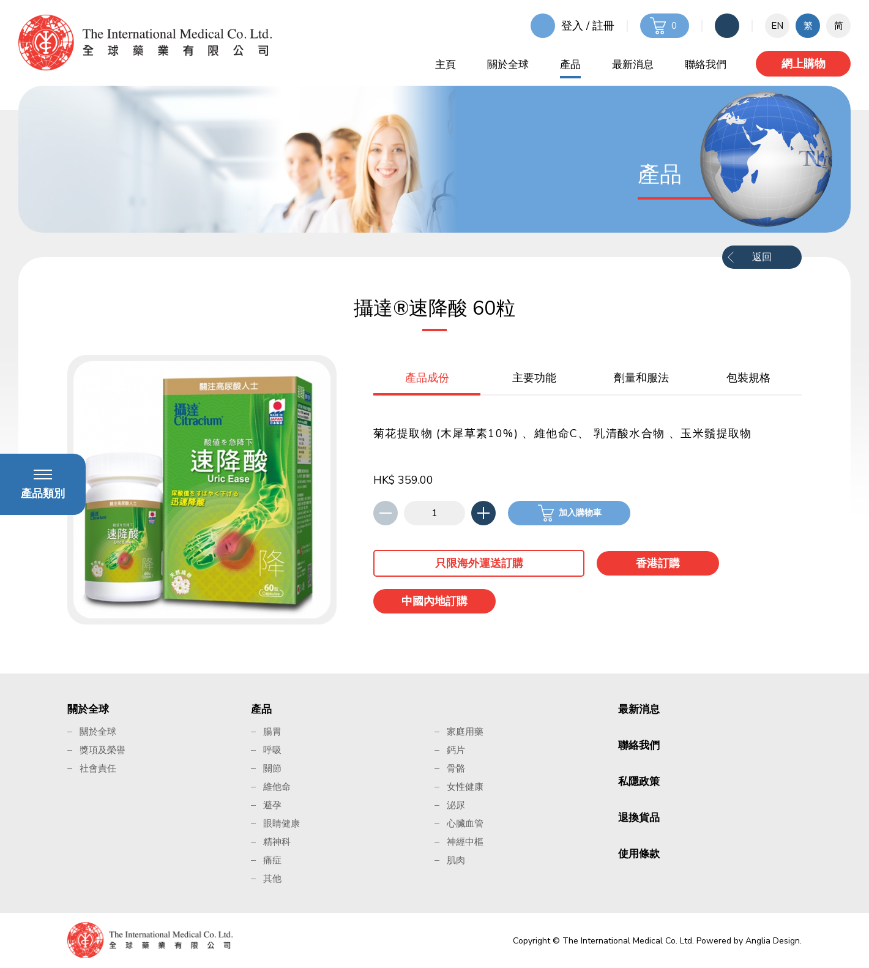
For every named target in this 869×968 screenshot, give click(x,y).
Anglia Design (772, 941)
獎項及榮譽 (102, 750)
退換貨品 (639, 818)
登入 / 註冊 (587, 25)
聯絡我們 (705, 65)
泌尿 (456, 805)
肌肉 (456, 860)
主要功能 (534, 377)
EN (777, 26)
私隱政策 (639, 782)
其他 (272, 878)
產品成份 (427, 377)
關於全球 (508, 65)
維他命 (277, 787)
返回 (762, 257)
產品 (570, 65)
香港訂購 (658, 563)
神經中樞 (465, 842)
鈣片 (456, 750)
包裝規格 (748, 377)
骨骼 (456, 768)
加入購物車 (580, 513)
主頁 (445, 65)
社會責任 (98, 768)
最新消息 (633, 65)
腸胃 (272, 732)
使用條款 (639, 854)
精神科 (277, 842)
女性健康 (465, 787)
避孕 (272, 805)
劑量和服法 (641, 377)
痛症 (272, 860)
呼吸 (272, 750)
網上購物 (803, 63)
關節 (272, 768)
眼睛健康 (281, 823)
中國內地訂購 (434, 601)
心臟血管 (465, 823)
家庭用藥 (465, 732)
